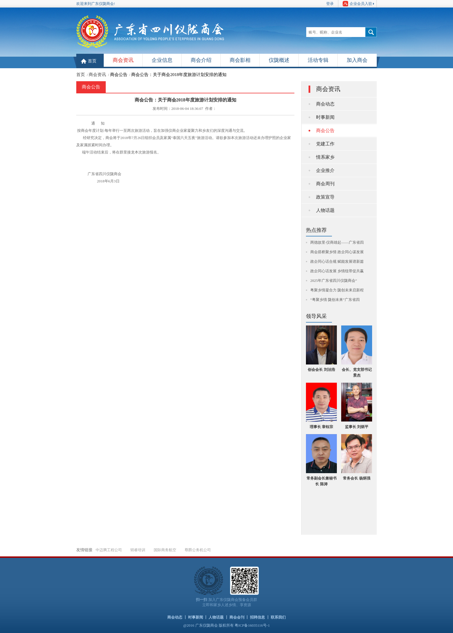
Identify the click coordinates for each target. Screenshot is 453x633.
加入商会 (357, 60)
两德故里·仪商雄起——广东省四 (337, 242)
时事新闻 (325, 117)
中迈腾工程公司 (109, 550)
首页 (92, 61)
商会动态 (325, 103)
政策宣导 (325, 197)
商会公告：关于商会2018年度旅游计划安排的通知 (178, 74)
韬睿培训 (137, 550)
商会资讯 (123, 60)
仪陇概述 (279, 60)
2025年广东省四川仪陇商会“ (333, 280)
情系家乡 (325, 157)
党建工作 (325, 143)
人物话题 (325, 210)
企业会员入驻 (357, 3)
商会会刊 (236, 617)
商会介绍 (201, 60)
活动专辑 (318, 60)
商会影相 (240, 60)
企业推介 (325, 170)
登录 (330, 3)
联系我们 (278, 617)
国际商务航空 (165, 550)
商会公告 (118, 74)
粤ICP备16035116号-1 (252, 625)
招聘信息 (257, 617)
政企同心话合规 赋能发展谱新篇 (337, 261)
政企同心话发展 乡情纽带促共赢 (337, 271)
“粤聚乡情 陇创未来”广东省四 (335, 299)
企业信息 (162, 60)
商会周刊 (325, 183)
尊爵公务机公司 (198, 550)
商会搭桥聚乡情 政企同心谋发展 (337, 252)
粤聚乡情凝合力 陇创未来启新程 (337, 290)
